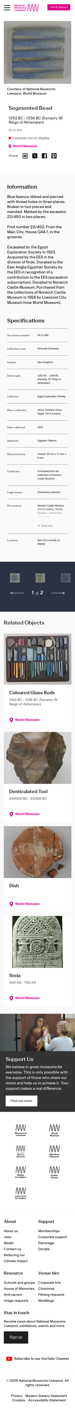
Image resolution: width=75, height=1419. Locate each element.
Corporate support (52, 1237)
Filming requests (51, 1295)
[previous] (17, 593)
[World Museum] (54, 1130)
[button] (15, 579)
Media (8, 1243)
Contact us (12, 1249)
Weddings (46, 1301)
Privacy (16, 1396)
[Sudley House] (54, 1172)
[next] (58, 593)
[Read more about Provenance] (53, 516)
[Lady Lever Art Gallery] (21, 1193)
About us (11, 1231)
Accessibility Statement (47, 1400)
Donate (44, 1249)
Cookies (18, 1400)
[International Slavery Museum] (21, 1151)
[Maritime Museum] (54, 1151)
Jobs (7, 1237)
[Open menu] (7, 7)
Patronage (46, 1243)
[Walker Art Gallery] (21, 1172)
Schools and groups (19, 1283)
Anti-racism (13, 1295)
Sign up (16, 1337)
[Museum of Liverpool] (21, 1130)
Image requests (16, 1301)
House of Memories (19, 1289)
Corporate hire (49, 1283)
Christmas (46, 1289)
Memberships (49, 1231)
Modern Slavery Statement (46, 1396)
